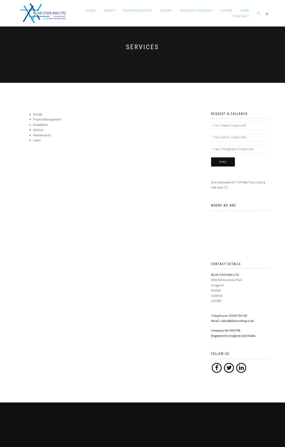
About (110, 10)
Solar (166, 10)
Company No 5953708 (240, 333)
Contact (241, 16)
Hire (245, 10)
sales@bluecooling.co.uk (237, 321)
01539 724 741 (238, 316)
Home (91, 10)
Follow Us (220, 354)
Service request (196, 10)
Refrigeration (138, 10)
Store (227, 10)
